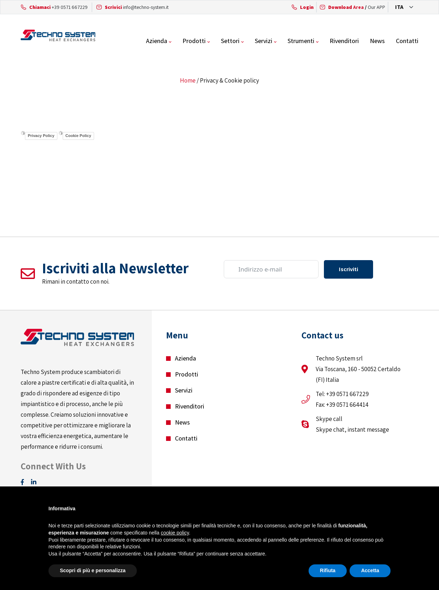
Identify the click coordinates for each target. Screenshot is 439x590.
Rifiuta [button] (328, 570)
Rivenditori (344, 41)
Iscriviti (348, 269)
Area (346, 7)
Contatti (407, 41)
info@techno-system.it (146, 7)
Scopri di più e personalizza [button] (92, 570)
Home (188, 80)
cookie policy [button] (175, 533)
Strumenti (301, 41)
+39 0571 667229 (70, 7)
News (377, 41)
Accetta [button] (370, 570)
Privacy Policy (41, 135)
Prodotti (194, 41)
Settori (230, 41)
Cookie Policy (78, 135)
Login (307, 7)
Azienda (156, 41)
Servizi (263, 41)
